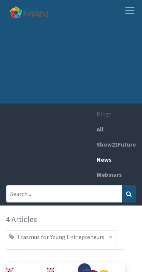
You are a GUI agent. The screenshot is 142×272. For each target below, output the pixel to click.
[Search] (129, 193)
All (100, 129)
